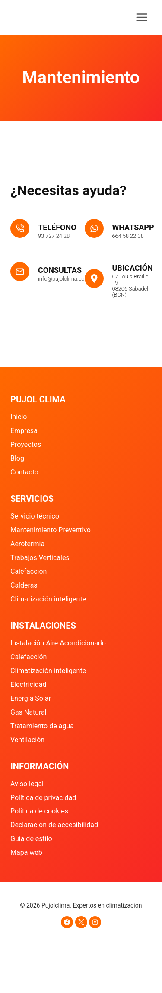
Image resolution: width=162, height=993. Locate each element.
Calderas (24, 585)
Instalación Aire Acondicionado (58, 643)
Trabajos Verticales (40, 557)
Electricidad (28, 684)
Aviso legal (27, 784)
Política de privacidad (43, 798)
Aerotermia (27, 544)
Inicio (18, 417)
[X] (81, 922)
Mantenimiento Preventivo (50, 530)
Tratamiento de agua (42, 726)
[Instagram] (95, 922)
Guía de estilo (31, 839)
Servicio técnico (34, 516)
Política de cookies (39, 811)
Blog (17, 458)
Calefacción (28, 571)
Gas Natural (28, 712)
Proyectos (25, 444)
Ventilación (27, 740)
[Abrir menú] (141, 17)
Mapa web (26, 852)
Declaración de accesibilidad (54, 825)
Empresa (24, 431)
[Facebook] (67, 922)
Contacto (24, 472)
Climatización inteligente (48, 599)
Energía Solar (30, 698)
